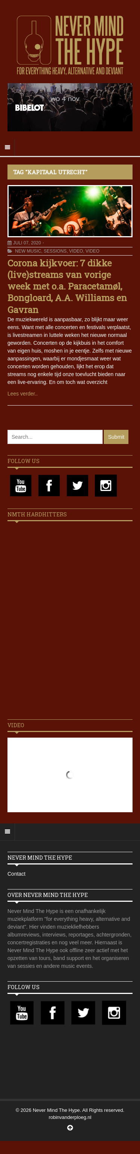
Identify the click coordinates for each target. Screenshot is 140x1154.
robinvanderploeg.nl (70, 1117)
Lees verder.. (22, 394)
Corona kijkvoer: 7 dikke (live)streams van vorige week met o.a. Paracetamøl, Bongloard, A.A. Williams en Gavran (67, 286)
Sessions (55, 251)
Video (76, 251)
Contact (16, 874)
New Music (28, 251)
